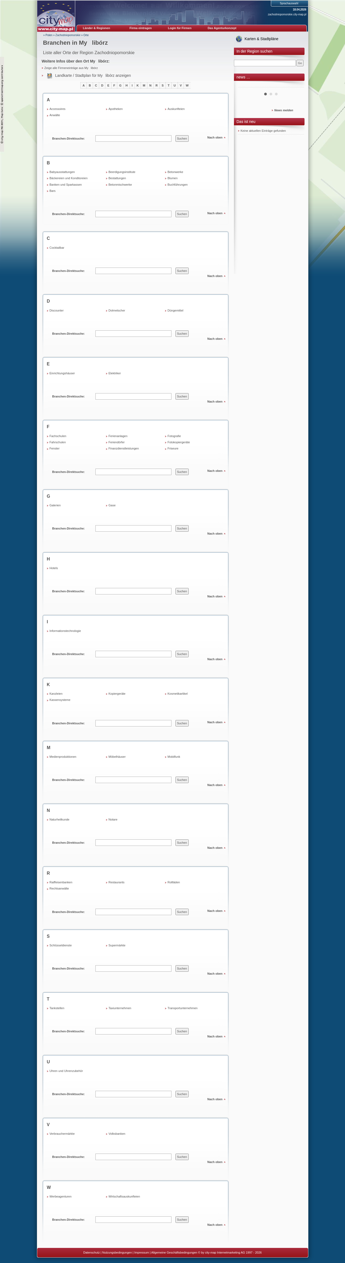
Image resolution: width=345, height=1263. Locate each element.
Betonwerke (175, 172)
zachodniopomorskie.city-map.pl (287, 14)
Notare (113, 819)
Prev (245, 85)
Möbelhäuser (117, 756)
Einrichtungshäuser (62, 373)
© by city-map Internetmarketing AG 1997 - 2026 (230, 1252)
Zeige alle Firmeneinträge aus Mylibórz (71, 68)
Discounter (57, 310)
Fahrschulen (58, 442)
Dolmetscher (117, 310)
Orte (86, 35)
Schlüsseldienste (61, 945)
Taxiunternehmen (120, 1008)
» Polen (48, 35)
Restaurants (117, 882)
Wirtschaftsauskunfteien (124, 1196)
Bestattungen (117, 178)
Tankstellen (57, 1008)
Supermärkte (117, 945)
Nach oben (214, 137)
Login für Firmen (179, 28)
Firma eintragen (141, 28)
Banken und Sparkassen (66, 184)
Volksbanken (117, 1133)
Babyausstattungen (62, 172)
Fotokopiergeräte (179, 442)
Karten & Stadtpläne (261, 39)
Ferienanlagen (118, 436)
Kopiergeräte (117, 693)
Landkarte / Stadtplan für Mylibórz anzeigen (93, 75)
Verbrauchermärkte (62, 1133)
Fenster (55, 448)
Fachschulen (58, 436)
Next (297, 85)
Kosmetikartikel (178, 693)
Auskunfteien (176, 108)
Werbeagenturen (61, 1196)
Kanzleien (56, 693)
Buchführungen (178, 184)
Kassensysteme (60, 699)
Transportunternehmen (183, 1008)
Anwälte (55, 115)
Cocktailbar (57, 247)
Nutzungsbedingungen (117, 1252)
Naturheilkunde (60, 819)
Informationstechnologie (65, 630)
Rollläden (174, 882)
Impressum (141, 1252)
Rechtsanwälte (59, 888)
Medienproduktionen (63, 756)
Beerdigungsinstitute (122, 172)
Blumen (173, 178)
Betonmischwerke (120, 184)
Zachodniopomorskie (68, 35)
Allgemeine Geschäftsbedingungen (174, 1252)
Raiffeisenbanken (61, 882)
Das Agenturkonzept (222, 28)
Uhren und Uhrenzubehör (66, 1070)
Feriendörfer (117, 442)
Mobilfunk (174, 756)
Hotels (54, 568)
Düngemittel (176, 310)
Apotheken (116, 108)
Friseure (173, 448)
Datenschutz (91, 1252)
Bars (53, 190)
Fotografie (174, 436)
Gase (112, 505)
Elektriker (115, 373)
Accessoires (57, 108)
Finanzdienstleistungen (124, 448)
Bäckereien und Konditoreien (69, 178)
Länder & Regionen (96, 28)
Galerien (55, 505)
